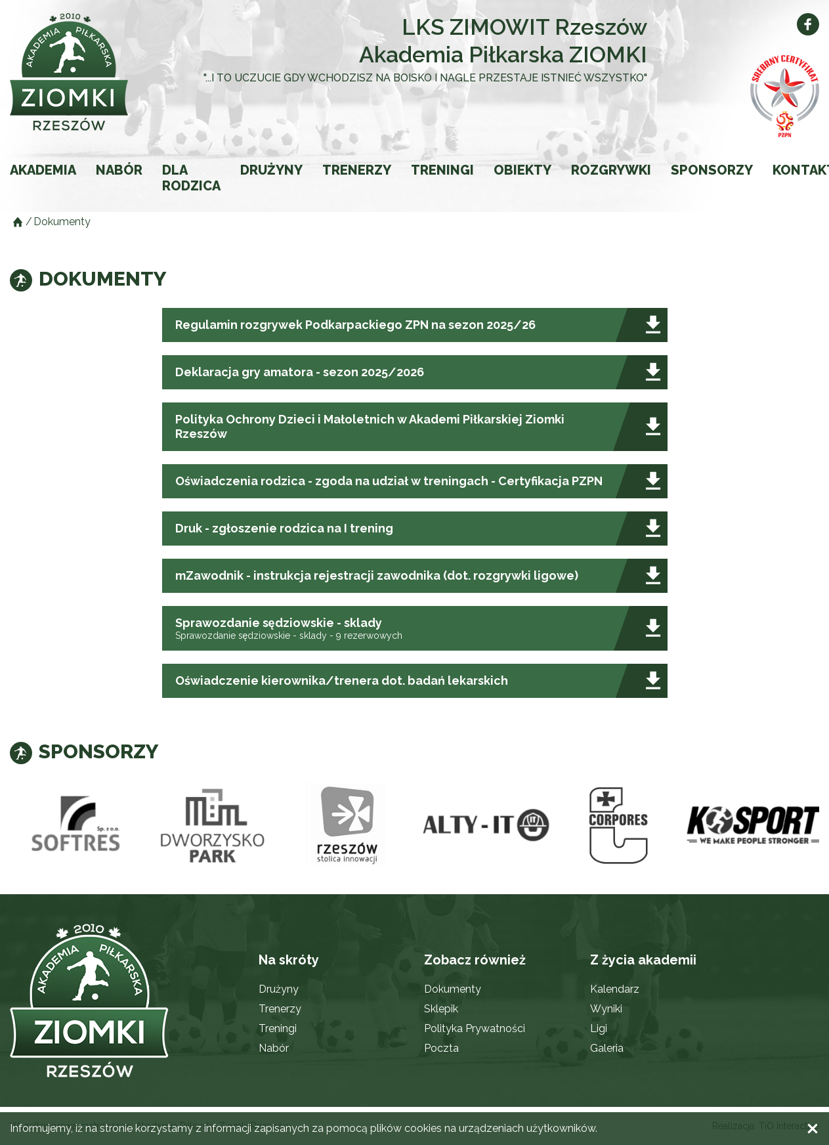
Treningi (442, 170)
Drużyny (271, 170)
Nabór (119, 170)
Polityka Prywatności (474, 1028)
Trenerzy (356, 170)
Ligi (598, 1028)
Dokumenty (452, 989)
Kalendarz (614, 989)
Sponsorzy (712, 170)
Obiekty (522, 170)
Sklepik (441, 1009)
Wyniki (606, 1009)
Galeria (607, 1048)
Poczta (441, 1048)
